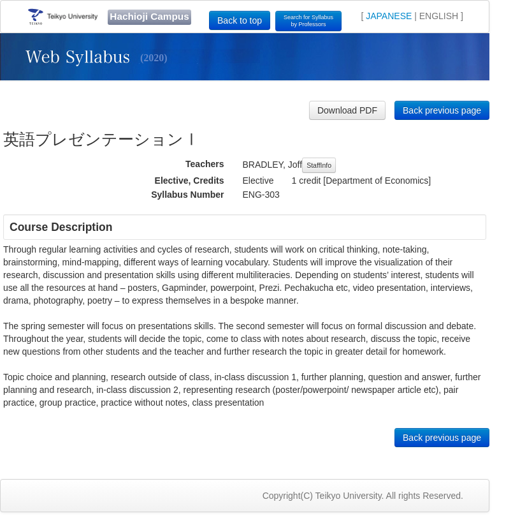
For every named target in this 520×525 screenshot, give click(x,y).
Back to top (239, 20)
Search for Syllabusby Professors (308, 20)
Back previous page (442, 110)
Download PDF (347, 110)
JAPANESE (389, 16)
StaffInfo (319, 165)
